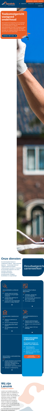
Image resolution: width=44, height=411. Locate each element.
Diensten (24, 4)
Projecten (31, 3)
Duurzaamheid (38, 3)
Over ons (40, 5)
